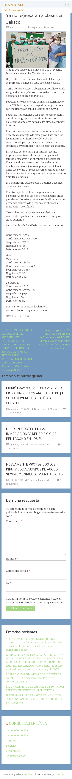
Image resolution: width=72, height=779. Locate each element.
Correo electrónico (18, 570)
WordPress (29, 774)
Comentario (14, 521)
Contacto (11, 740)
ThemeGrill (62, 774)
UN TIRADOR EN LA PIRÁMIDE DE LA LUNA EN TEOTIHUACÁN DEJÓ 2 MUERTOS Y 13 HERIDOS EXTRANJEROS (34, 699)
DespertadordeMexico (42, 27)
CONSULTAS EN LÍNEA (28, 723)
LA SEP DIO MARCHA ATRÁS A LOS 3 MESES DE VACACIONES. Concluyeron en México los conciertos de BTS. (33, 678)
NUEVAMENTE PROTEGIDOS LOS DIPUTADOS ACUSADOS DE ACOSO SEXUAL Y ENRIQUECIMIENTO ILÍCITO (34, 469)
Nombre (12, 558)
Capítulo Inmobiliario (18, 730)
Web (8, 582)
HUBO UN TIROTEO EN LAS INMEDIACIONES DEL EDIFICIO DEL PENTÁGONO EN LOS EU (32, 434)
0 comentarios (13, 412)
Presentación (13, 750)
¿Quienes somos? (16, 755)
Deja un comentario (19, 316)
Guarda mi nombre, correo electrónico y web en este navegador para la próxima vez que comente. (34, 600)
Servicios (11, 745)
